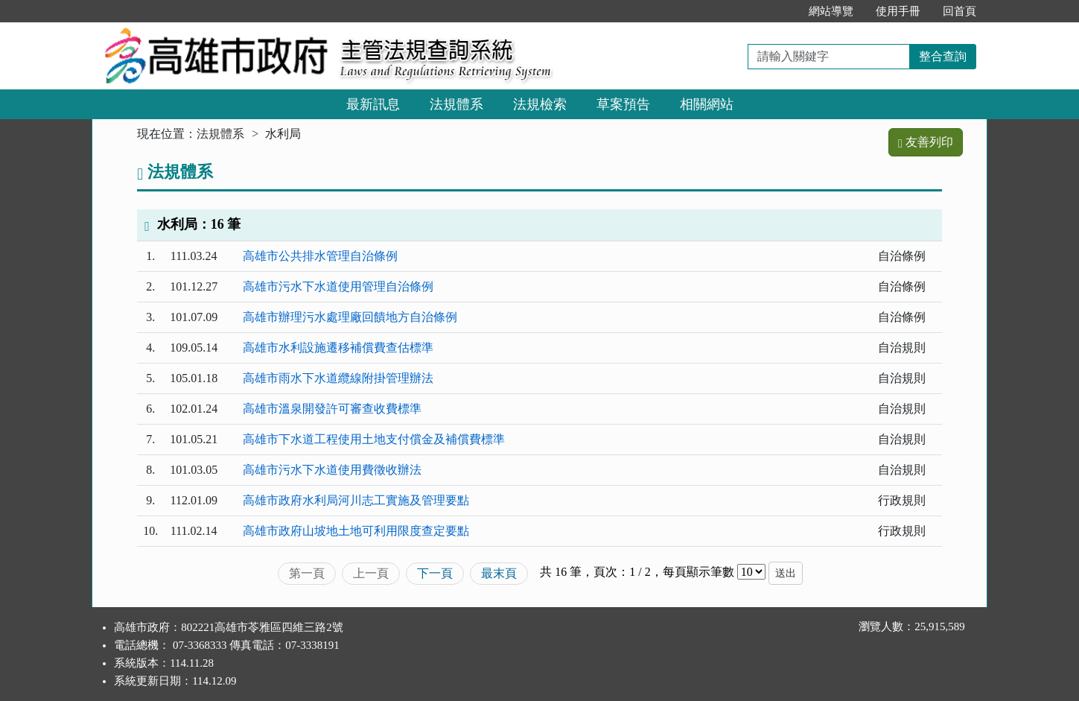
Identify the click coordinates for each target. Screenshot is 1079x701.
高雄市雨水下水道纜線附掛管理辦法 (338, 378)
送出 (785, 573)
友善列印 (925, 142)
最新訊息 (373, 104)
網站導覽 (831, 11)
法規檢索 (540, 104)
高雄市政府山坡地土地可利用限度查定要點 (356, 530)
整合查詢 (943, 56)
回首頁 (959, 11)
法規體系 (456, 104)
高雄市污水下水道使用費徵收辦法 (332, 469)
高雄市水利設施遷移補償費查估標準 (338, 347)
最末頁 (499, 573)
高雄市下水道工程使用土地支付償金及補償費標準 (374, 439)
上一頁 (371, 573)
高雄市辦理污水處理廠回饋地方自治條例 (350, 317)
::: (781, 11)
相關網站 (706, 104)
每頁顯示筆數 (698, 571)
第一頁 (307, 573)
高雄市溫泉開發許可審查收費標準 (332, 408)
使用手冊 (898, 11)
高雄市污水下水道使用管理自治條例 (338, 286)
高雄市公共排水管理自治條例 (320, 256)
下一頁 (435, 573)
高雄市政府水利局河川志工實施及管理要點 (356, 500)
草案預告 (623, 104)
